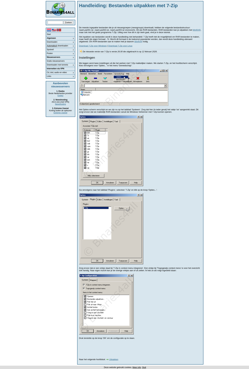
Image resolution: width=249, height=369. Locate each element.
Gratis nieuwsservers (56, 61)
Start (49, 34)
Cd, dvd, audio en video (57, 72)
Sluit (144, 367)
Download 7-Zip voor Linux (120, 46)
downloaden (57, 46)
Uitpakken (113, 359)
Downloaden (52, 42)
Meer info (136, 367)
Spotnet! (50, 49)
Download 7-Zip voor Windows (93, 46)
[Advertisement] (137, 17)
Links (49, 76)
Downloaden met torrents (57, 65)
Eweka (60, 96)
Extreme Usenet (60, 113)
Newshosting (60, 104)
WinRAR (197, 30)
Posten (50, 53)
